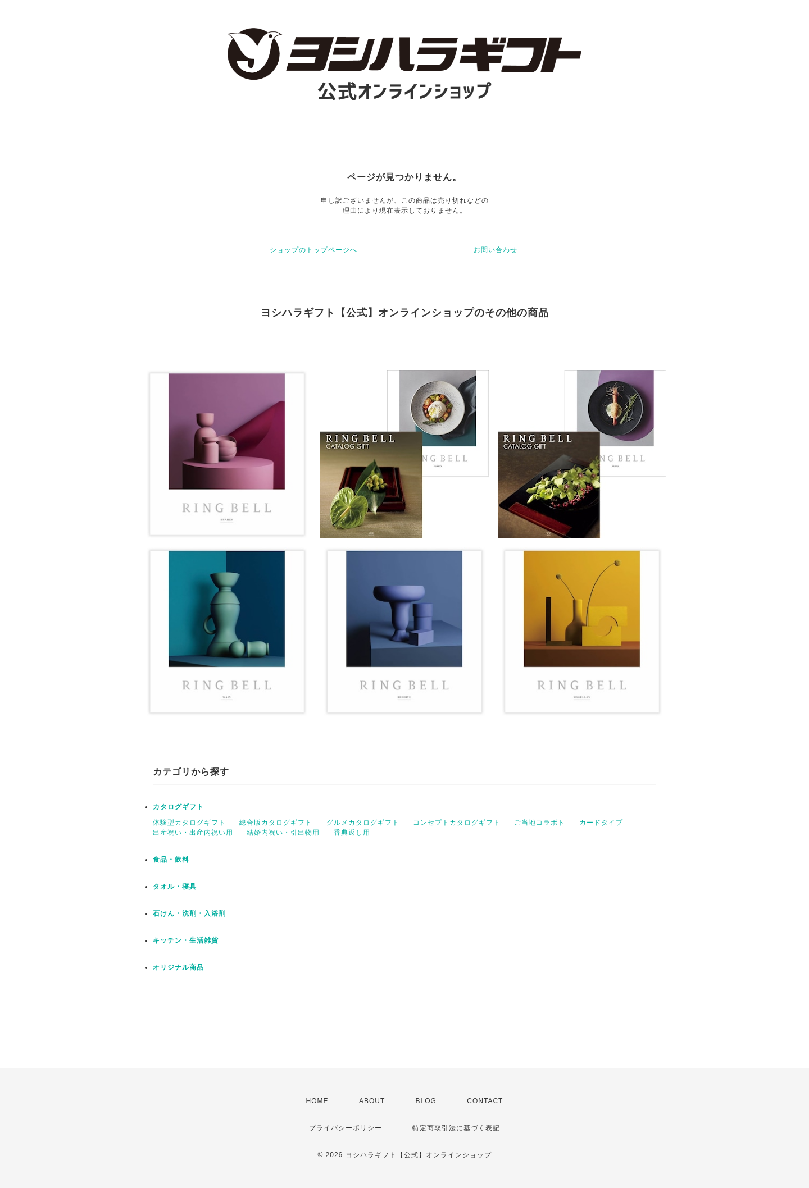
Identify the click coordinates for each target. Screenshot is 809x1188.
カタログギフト (178, 807)
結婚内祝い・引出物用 (283, 833)
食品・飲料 (171, 859)
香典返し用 (352, 833)
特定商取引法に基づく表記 (456, 1128)
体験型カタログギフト (189, 822)
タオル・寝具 (175, 886)
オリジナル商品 (178, 967)
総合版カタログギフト (275, 822)
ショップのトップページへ (313, 250)
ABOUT (372, 1101)
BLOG (426, 1101)
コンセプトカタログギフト (457, 822)
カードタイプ (601, 822)
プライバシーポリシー (345, 1128)
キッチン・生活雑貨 (186, 940)
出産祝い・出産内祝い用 (193, 833)
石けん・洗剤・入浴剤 (189, 913)
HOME (317, 1101)
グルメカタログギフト (362, 822)
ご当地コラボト (539, 822)
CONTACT (485, 1101)
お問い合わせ (495, 250)
